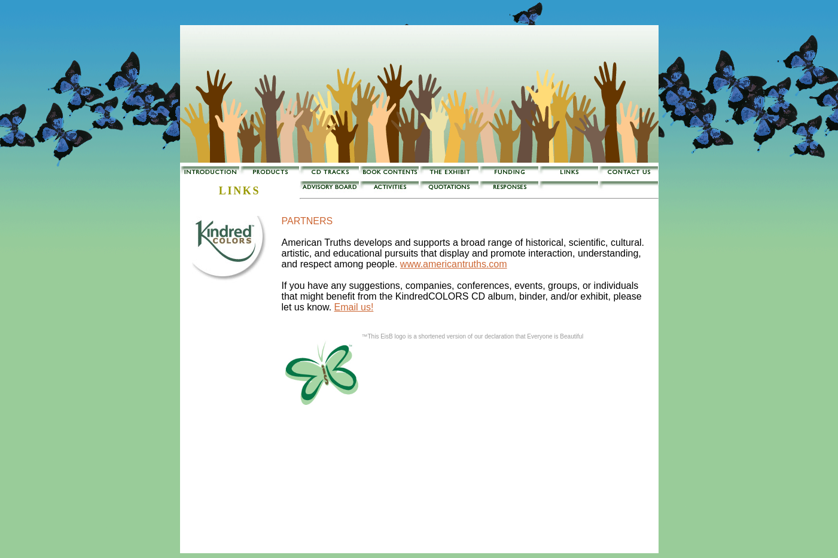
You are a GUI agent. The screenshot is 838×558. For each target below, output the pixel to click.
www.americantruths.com (453, 264)
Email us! (354, 307)
